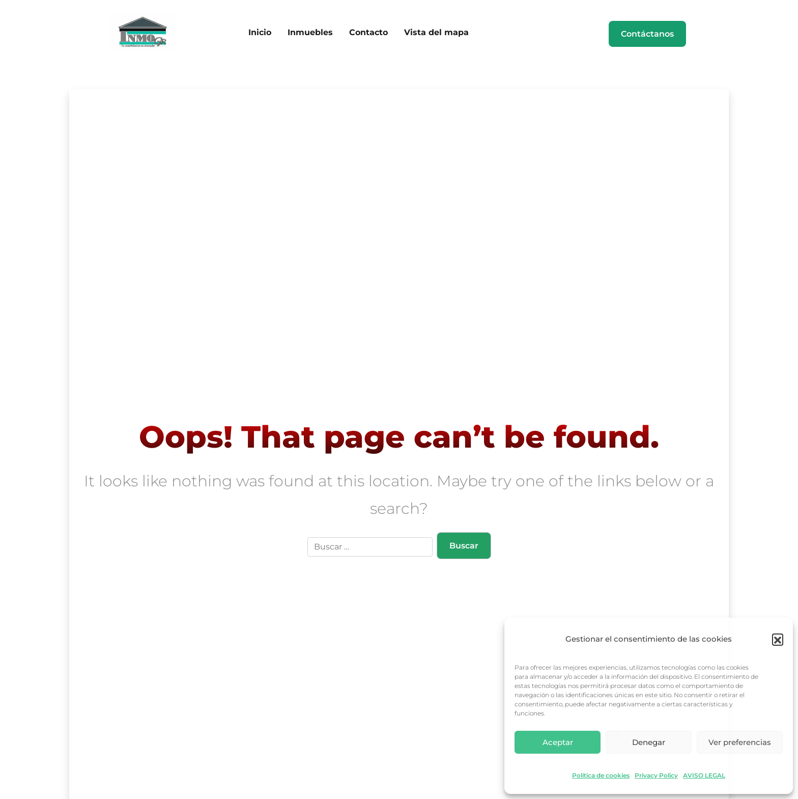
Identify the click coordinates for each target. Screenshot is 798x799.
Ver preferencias (739, 742)
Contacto (368, 32)
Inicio (259, 32)
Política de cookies (601, 775)
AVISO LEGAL (704, 775)
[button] (778, 639)
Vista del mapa (436, 32)
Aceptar (558, 742)
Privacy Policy (656, 775)
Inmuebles (310, 32)
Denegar (648, 742)
